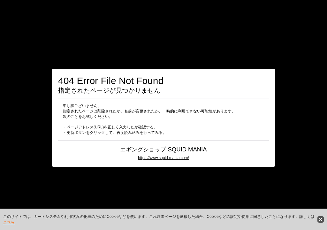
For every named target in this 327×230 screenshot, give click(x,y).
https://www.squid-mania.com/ (163, 158)
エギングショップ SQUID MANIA (163, 149)
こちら (9, 222)
